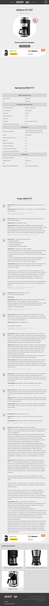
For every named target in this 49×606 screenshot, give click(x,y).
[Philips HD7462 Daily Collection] (36, 558)
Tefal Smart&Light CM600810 (13, 568)
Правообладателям (41, 600)
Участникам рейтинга (9, 603)
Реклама (6, 601)
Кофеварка (30, 54)
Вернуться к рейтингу (24, 46)
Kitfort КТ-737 (13, 51)
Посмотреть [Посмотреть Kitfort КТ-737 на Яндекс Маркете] (14, 54)
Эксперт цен (22, 2)
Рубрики (34, 2)
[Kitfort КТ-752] (13, 579)
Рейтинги (12, 2)
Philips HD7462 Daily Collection (36, 568)
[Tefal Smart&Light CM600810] (13, 558)
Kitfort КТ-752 (12, 589)
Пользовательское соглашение (34, 598)
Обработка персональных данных (38, 599)
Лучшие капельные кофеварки (24, 42)
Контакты (43, 596)
